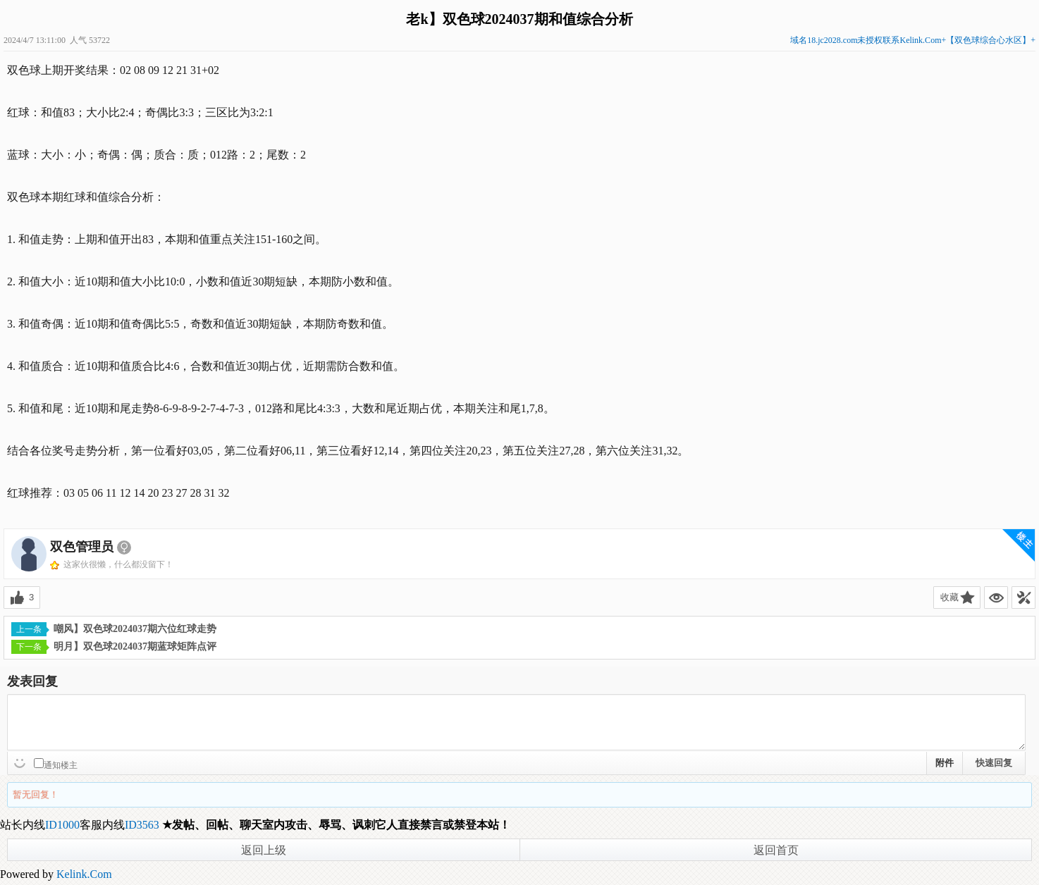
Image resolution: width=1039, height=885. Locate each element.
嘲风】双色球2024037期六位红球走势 (113, 629)
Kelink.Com (84, 874)
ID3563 (142, 825)
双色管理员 (81, 547)
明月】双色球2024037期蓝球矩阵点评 (113, 647)
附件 (944, 762)
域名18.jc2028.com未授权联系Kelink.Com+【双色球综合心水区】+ (912, 40)
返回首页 (776, 850)
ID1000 (62, 825)
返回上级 (263, 850)
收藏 (949, 597)
